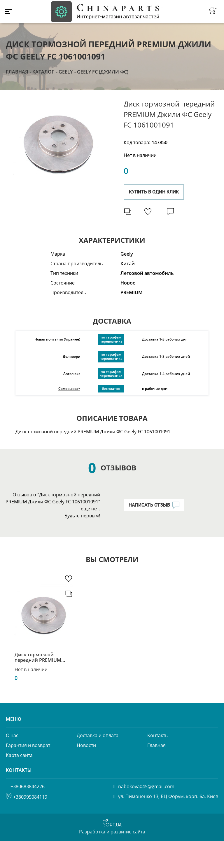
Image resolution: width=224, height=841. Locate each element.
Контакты (158, 735)
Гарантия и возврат (28, 745)
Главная (17, 72)
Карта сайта (19, 755)
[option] (58, 141)
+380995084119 (30, 797)
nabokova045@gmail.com (146, 786)
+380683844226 (27, 786)
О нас (12, 735)
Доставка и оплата (97, 735)
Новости (86, 745)
